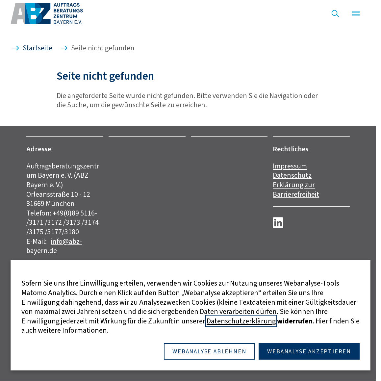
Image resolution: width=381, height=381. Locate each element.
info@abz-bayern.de (54, 246)
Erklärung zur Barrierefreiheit (296, 189)
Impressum (290, 166)
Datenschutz (292, 175)
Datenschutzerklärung (241, 321)
